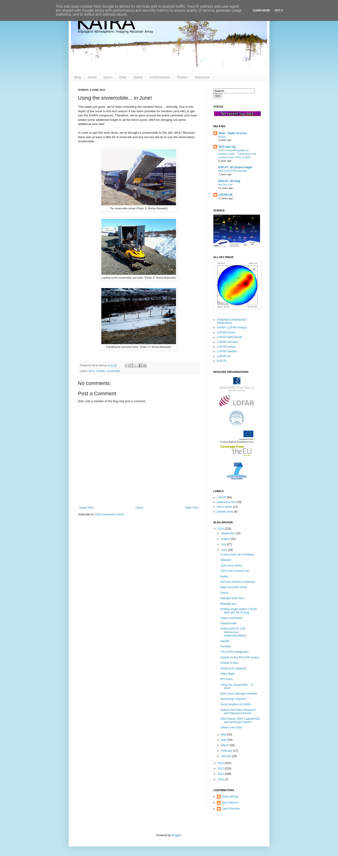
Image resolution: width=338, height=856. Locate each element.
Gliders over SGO (231, 727)
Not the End (225, 184)
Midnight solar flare (232, 598)
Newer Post (86, 507)
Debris (224, 592)
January (226, 756)
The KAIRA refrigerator (234, 651)
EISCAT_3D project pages (235, 167)
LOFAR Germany (227, 342)
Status (138, 77)
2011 (221, 774)
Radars (182, 77)
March (225, 745)
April (224, 739)
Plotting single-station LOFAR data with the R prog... (238, 611)
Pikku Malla (227, 673)
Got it (279, 10)
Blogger (176, 835)
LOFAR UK (224, 356)
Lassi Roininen (231, 808)
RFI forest (226, 679)
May (224, 734)
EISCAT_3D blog (229, 181)
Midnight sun (228, 603)
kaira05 (224, 641)
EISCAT (222, 361)
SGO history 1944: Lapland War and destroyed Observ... (240, 720)
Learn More (261, 10)
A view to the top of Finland (237, 554)
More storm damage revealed (238, 693)
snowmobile (113, 371)
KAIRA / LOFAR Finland (231, 327)
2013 (221, 763)
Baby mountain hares (233, 587)
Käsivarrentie (228, 623)
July (224, 544)
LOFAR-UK (225, 194)
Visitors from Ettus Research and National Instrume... (238, 711)
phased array (225, 511)
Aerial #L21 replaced (233, 668)
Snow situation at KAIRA (235, 704)
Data (123, 77)
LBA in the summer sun (234, 571)
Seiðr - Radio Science (232, 133)
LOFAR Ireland (226, 346)
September (228, 533)
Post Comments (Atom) (109, 514)
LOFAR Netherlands (229, 337)
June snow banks (231, 565)
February (227, 750)
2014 (221, 528)
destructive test (226, 502)
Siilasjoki (225, 560)
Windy (222, 136)
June (224, 550)
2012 (221, 768)
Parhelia (225, 646)
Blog (77, 77)
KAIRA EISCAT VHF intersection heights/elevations (233, 632)
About (92, 77)
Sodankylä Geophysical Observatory (231, 321)
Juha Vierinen (230, 802)
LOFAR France (226, 332)
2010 (221, 779)
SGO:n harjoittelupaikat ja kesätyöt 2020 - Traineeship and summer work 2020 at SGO (237, 154)
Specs (108, 77)
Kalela (224, 576)
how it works (224, 506)
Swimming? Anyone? (233, 699)
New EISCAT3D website (232, 170)
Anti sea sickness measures (237, 581)
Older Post (191, 507)
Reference (202, 77)
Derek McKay (230, 796)
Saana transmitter (231, 618)
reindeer (100, 371)
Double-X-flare (229, 662)
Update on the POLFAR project (239, 657)
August (226, 539)
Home (139, 507)
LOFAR (221, 497)
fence (92, 371)
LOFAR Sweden (227, 351)
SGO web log (227, 146)
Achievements (160, 77)
